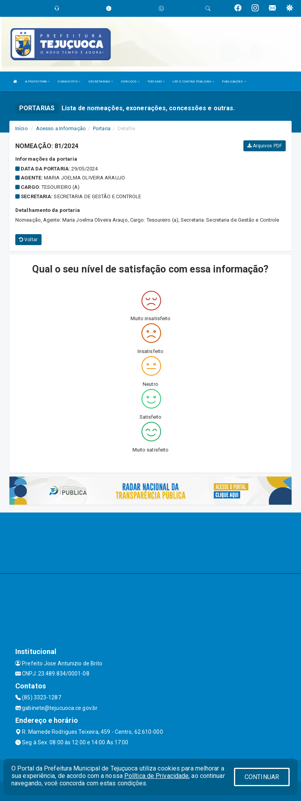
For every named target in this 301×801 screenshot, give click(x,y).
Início (21, 128)
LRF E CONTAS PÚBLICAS (193, 81)
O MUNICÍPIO (69, 81)
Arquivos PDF (264, 146)
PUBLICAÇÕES (234, 81)
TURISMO (156, 81)
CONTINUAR (262, 777)
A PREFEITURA (37, 81)
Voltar (28, 239)
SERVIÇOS (130, 81)
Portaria (102, 128)
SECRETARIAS (100, 81)
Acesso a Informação (61, 128)
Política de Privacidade (156, 775)
